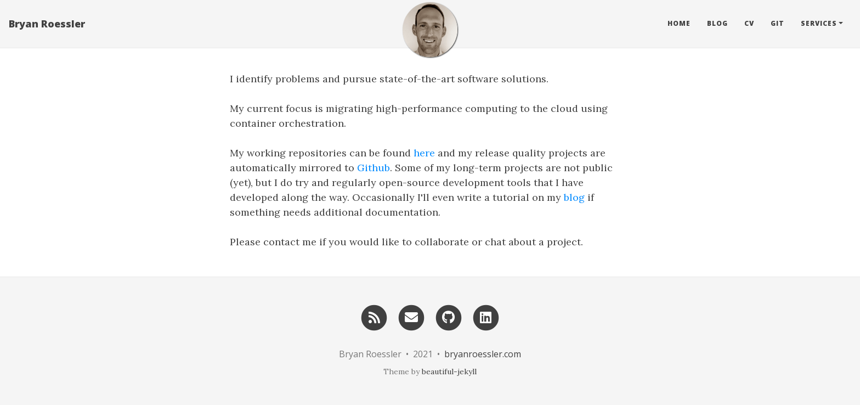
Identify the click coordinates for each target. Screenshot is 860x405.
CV (749, 24)
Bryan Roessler (47, 24)
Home (679, 24)
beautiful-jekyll (449, 371)
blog (574, 197)
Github (373, 167)
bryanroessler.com (482, 354)
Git (777, 24)
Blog (717, 24)
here (424, 153)
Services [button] (819, 24)
